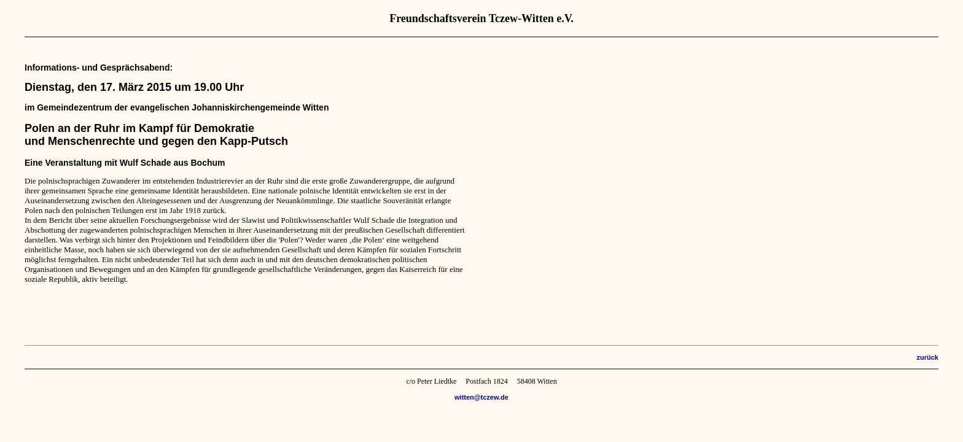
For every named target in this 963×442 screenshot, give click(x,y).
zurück (927, 357)
